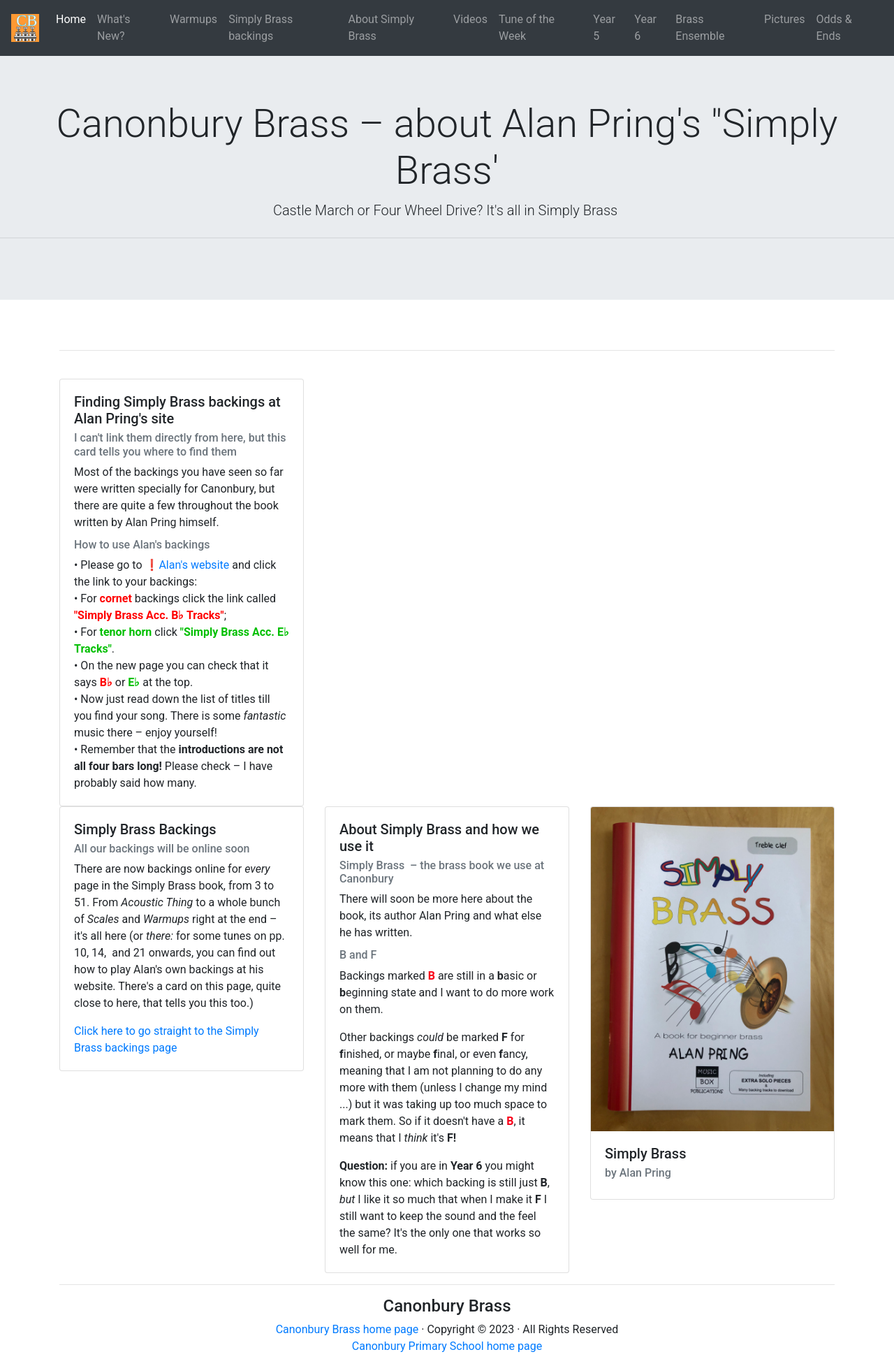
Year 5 (604, 28)
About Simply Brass (381, 28)
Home (73, 18)
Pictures (784, 19)
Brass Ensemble (699, 28)
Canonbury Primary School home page (447, 1346)
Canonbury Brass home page (347, 1329)
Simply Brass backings (260, 28)
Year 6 (645, 28)
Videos (470, 19)
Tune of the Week (527, 28)
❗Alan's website (187, 565)
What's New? (113, 28)
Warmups (193, 19)
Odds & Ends (834, 28)
